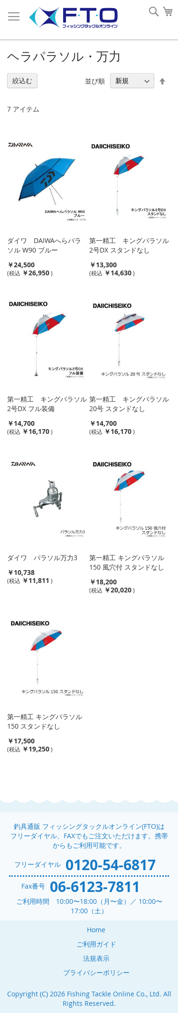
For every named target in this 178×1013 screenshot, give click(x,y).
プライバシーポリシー (96, 972)
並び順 (95, 80)
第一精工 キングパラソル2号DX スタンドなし (129, 245)
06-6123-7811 (95, 886)
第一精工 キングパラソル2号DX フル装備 (47, 403)
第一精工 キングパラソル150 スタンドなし (44, 721)
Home (96, 929)
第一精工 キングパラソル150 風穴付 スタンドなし (126, 562)
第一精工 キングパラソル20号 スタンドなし (129, 403)
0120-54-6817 (111, 864)
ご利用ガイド (96, 943)
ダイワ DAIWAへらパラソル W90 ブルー (44, 245)
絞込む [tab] (22, 80)
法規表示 (96, 958)
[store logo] (73, 17)
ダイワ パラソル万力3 (42, 557)
